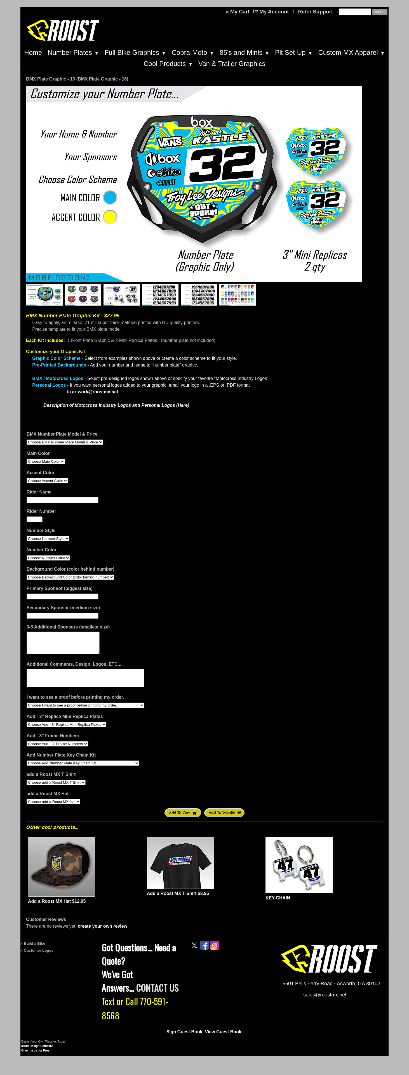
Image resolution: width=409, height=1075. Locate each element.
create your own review (102, 933)
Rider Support (315, 12)
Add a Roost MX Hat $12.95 (57, 908)
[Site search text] (355, 11)
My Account (274, 12)
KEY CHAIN (277, 905)
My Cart (239, 12)
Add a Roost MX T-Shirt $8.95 (178, 901)
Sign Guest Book (184, 1039)
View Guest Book (223, 1039)
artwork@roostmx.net (95, 391)
